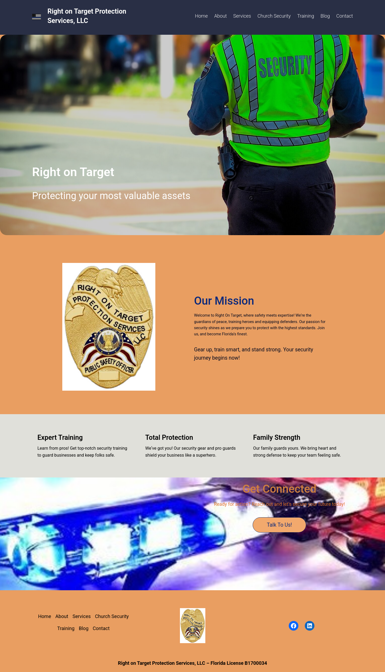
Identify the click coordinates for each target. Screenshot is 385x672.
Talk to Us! (279, 525)
